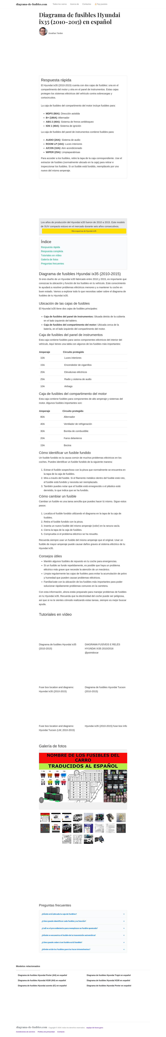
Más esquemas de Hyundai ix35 (84, 231)
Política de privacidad (46, 1032)
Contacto (60, 1032)
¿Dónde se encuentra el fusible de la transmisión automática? (69, 935)
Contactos (86, 4)
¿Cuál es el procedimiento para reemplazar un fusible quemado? (70, 928)
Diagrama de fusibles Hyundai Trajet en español (109, 975)
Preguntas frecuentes (52, 263)
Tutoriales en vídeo (51, 255)
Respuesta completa (52, 251)
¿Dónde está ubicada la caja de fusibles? (59, 914)
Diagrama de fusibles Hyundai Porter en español (109, 986)
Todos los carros (60, 4)
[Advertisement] (83, 57)
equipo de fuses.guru (94, 1028)
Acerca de (74, 4)
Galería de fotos (49, 259)
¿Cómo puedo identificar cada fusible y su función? (64, 921)
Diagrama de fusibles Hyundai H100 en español (108, 980)
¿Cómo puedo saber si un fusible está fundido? (62, 942)
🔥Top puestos (101, 4)
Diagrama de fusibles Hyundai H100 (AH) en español (42, 980)
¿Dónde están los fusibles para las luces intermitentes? (66, 949)
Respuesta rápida (50, 247)
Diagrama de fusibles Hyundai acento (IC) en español (42, 986)
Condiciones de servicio (25, 1032)
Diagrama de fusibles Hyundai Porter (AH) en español (42, 975)
